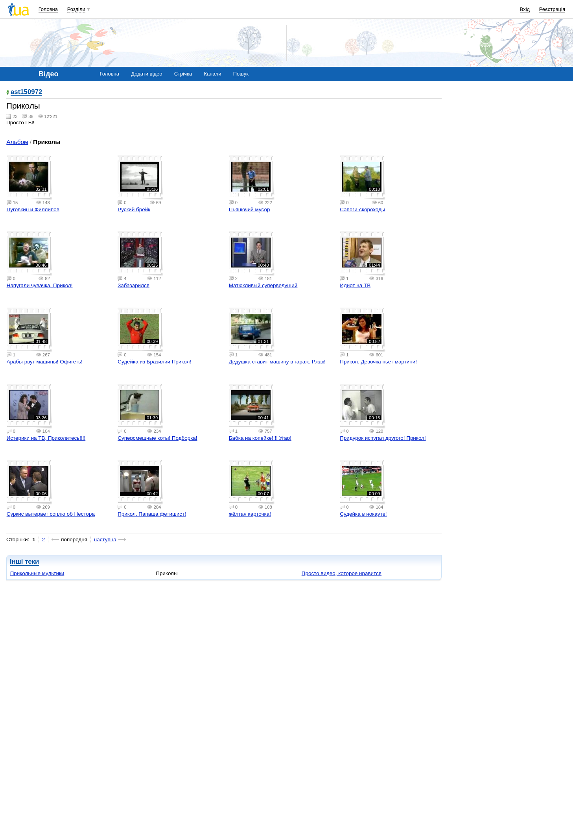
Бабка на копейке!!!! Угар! (260, 438)
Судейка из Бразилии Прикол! (154, 362)
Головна (48, 9)
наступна (105, 539)
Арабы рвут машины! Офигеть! (45, 362)
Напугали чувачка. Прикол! (40, 285)
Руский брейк (134, 209)
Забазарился (133, 285)
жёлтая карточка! (250, 514)
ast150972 (26, 92)
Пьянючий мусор (249, 209)
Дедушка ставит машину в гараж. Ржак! (277, 362)
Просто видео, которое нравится (341, 573)
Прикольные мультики (37, 573)
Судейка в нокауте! (363, 514)
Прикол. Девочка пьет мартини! (378, 362)
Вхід (525, 9)
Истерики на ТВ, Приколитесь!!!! (46, 438)
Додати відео (146, 74)
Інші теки (24, 561)
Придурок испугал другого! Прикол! (383, 438)
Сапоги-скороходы (362, 209)
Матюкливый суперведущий (263, 285)
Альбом (17, 141)
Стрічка (183, 74)
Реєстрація (552, 9)
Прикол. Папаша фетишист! (152, 514)
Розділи (76, 9)
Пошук (241, 74)
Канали (212, 74)
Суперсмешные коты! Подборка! (157, 438)
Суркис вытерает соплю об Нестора (51, 514)
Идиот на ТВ (355, 285)
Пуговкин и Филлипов (33, 209)
